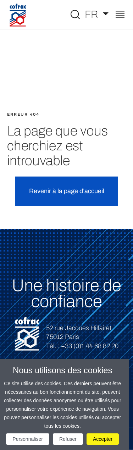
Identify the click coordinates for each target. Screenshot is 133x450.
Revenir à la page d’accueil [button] (66, 191)
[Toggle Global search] (75, 14)
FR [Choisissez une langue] (92, 14)
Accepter (102, 439)
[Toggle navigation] (120, 15)
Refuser (68, 439)
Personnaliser (27, 439)
